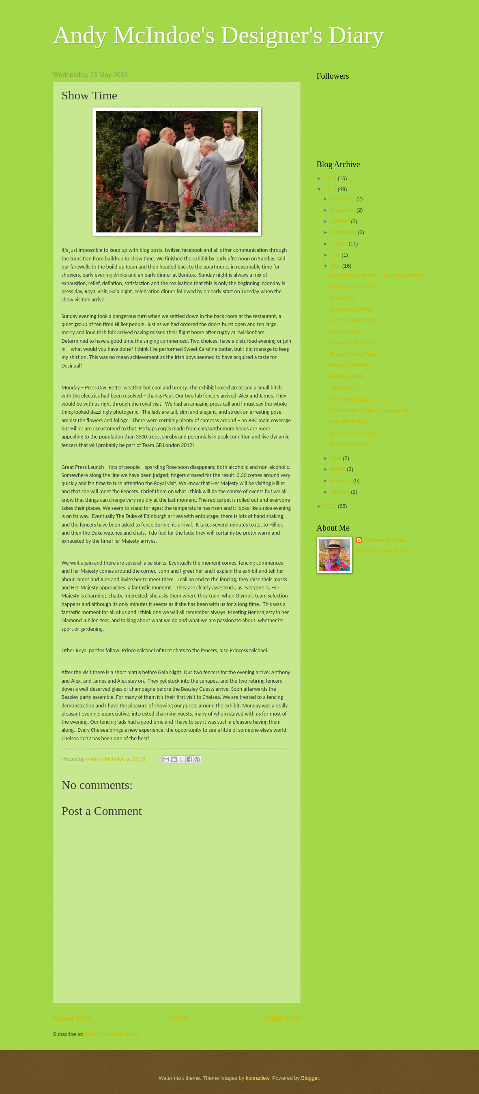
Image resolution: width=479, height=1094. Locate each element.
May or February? (350, 444)
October (341, 221)
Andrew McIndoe (385, 540)
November (344, 210)
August (340, 244)
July (336, 255)
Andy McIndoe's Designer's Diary (218, 34)
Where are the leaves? (356, 433)
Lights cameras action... (357, 320)
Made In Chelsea (349, 365)
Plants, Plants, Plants (354, 354)
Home (178, 1018)
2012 (330, 189)
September (344, 232)
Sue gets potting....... (354, 421)
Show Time (343, 298)
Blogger (310, 1078)
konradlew (257, 1078)
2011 (330, 506)
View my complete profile (385, 551)
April (337, 458)
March (339, 469)
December (344, 199)
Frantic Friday (346, 332)
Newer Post (72, 1018)
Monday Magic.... (349, 376)
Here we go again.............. (360, 399)
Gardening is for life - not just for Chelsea (377, 275)
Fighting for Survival (353, 287)
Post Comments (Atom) (112, 1034)
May (336, 266)
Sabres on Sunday (351, 309)
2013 (330, 178)
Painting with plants (352, 343)
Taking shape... (347, 388)
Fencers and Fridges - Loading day (370, 410)
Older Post (283, 1018)
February (342, 480)
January (341, 492)
